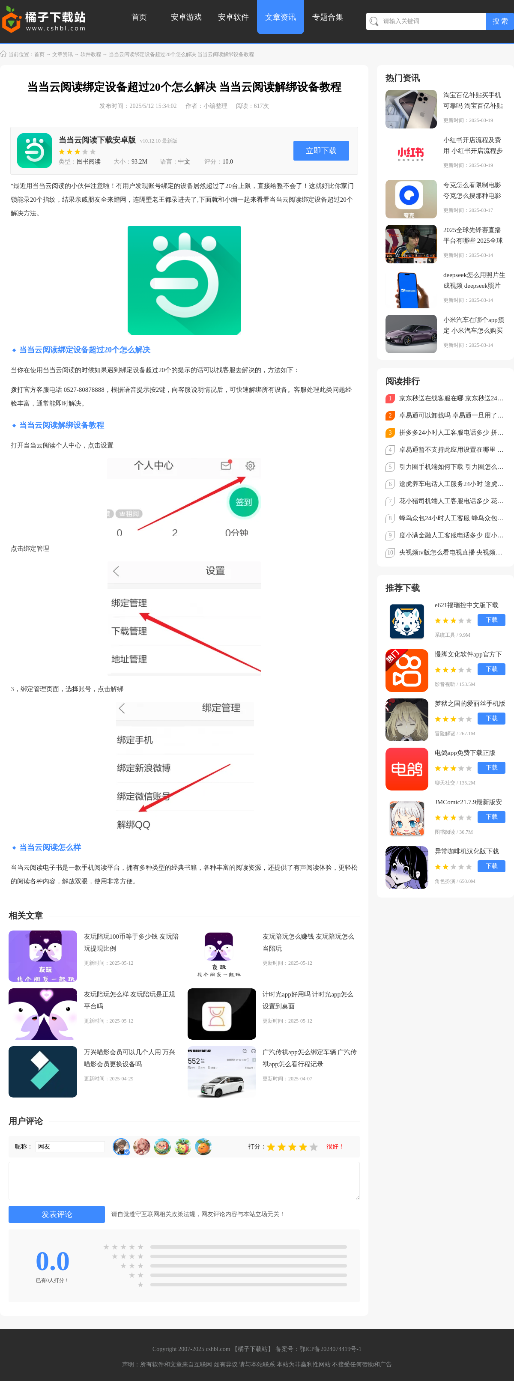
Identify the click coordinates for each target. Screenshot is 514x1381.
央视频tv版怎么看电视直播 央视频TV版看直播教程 (452, 552)
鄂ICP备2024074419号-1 (330, 1349)
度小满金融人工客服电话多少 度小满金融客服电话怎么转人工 (452, 535)
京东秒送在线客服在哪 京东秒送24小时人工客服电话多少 (452, 398)
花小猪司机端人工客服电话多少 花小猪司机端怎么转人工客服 (452, 501)
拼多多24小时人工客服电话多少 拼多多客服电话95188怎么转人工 (452, 432)
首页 (139, 17)
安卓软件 (233, 17)
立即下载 (321, 150)
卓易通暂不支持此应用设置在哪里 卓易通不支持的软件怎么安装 (452, 449)
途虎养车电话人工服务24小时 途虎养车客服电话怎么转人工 (452, 483)
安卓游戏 (186, 17)
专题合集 (327, 17)
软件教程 (91, 54)
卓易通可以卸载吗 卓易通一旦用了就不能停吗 (452, 415)
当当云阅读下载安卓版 (97, 140)
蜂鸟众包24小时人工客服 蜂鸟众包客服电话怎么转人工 (452, 518)
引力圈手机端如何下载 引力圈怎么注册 (452, 466)
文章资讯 (280, 17)
